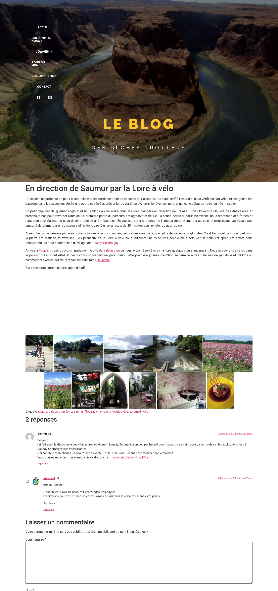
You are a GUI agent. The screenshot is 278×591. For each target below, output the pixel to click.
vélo (145, 341)
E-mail (30, 536)
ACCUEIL (50, 27)
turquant (135, 341)
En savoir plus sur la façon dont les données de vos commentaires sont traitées (154, 579)
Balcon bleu (111, 180)
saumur (79, 341)
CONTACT (204, 27)
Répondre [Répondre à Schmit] (42, 393)
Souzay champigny (98, 341)
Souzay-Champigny (105, 173)
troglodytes (120, 341)
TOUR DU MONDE (141, 27)
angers (42, 341)
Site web (31, 552)
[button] (111, 27)
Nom (29, 520)
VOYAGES (111, 27)
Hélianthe (103, 190)
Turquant (45, 180)
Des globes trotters (139, 77)
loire (69, 341)
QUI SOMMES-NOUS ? (79, 27)
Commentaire (35, 469)
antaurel (49, 408)
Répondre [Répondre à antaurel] (48, 439)
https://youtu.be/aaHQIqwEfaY (128, 387)
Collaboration (176, 27)
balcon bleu (57, 341)
